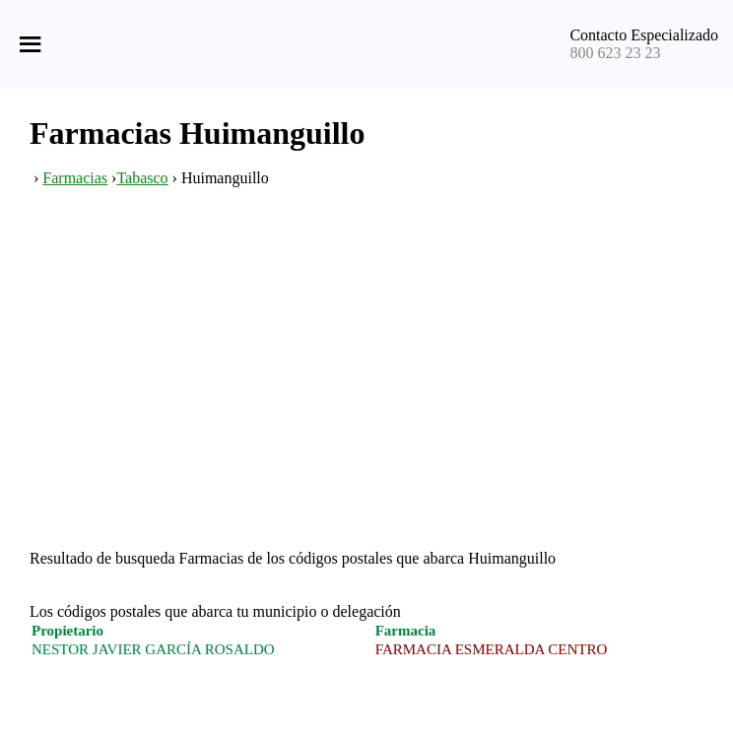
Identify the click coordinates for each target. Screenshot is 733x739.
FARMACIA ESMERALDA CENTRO (491, 649)
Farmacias (74, 177)
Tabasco (141, 177)
